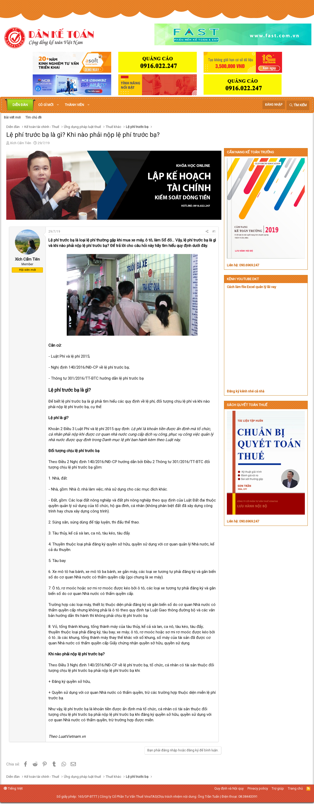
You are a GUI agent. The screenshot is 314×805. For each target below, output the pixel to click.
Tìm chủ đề (33, 117)
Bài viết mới (12, 117)
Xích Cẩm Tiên (20, 143)
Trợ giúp (278, 788)
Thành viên (74, 105)
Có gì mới (45, 105)
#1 (214, 231)
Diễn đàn (20, 105)
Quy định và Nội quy (229, 788)
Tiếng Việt (13, 788)
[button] (57, 104)
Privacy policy (258, 788)
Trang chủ (295, 788)
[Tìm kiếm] (298, 105)
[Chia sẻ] (207, 232)
